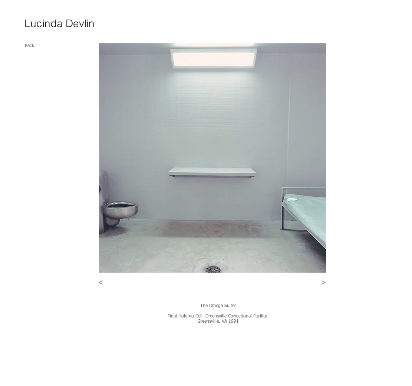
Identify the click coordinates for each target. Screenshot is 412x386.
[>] (323, 282)
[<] (101, 282)
